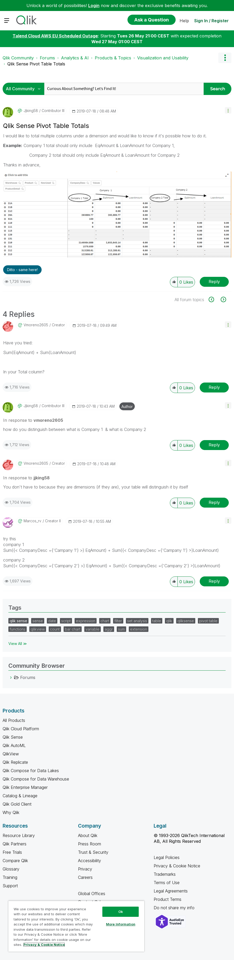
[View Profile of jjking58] (31, 110)
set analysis (137, 621)
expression (85, 621)
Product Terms (167, 899)
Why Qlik (11, 812)
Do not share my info (175, 907)
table (156, 621)
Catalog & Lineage (20, 795)
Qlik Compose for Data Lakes (31, 770)
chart (105, 621)
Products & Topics (113, 57)
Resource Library (19, 835)
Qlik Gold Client (17, 804)
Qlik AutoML (14, 745)
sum (121, 629)
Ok (120, 912)
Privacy (85, 869)
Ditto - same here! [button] (22, 269)
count (55, 629)
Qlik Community (18, 57)
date (52, 621)
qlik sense (18, 621)
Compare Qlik (15, 860)
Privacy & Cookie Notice (177, 865)
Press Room (89, 843)
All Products (14, 720)
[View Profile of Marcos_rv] (32, 521)
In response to (33, 420)
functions (17, 629)
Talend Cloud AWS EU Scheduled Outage (55, 35)
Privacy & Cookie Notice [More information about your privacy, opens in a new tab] (44, 944)
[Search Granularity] (25, 89)
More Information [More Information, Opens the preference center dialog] (120, 924)
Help (184, 20)
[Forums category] (11, 677)
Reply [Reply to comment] (214, 387)
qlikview (38, 629)
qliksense (185, 621)
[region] (76, 926)
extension (138, 629)
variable (92, 629)
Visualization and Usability (162, 57)
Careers (85, 877)
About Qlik (87, 835)
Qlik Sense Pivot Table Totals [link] (36, 63)
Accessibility (89, 860)
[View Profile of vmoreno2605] (36, 325)
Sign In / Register (211, 20)
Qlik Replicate (15, 762)
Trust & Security (93, 852)
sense (37, 621)
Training (10, 877)
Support (10, 885)
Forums (47, 57)
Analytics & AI (75, 57)
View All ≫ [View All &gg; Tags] (17, 643)
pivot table (208, 621)
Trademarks (165, 874)
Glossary (11, 869)
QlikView (11, 753)
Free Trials (12, 852)
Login (93, 5)
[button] (228, 110)
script (66, 621)
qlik (169, 621)
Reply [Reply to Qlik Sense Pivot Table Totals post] (214, 281)
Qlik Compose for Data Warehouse (36, 779)
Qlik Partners (14, 843)
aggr (109, 629)
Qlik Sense (13, 737)
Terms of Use (167, 882)
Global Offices (91, 893)
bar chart (72, 629)
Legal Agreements (171, 891)
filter (118, 621)
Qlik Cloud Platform (21, 728)
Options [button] (224, 58)
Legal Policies (167, 857)
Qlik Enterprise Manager (25, 787)
